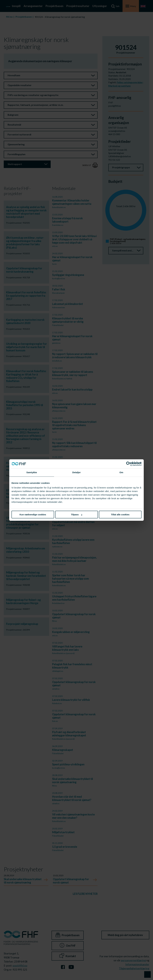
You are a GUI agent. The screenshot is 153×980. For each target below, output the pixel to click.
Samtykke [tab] (31, 472)
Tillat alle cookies (120, 514)
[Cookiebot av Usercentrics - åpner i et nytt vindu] (128, 464)
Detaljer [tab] (76, 472)
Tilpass (76, 514)
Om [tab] (121, 472)
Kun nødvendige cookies (33, 514)
